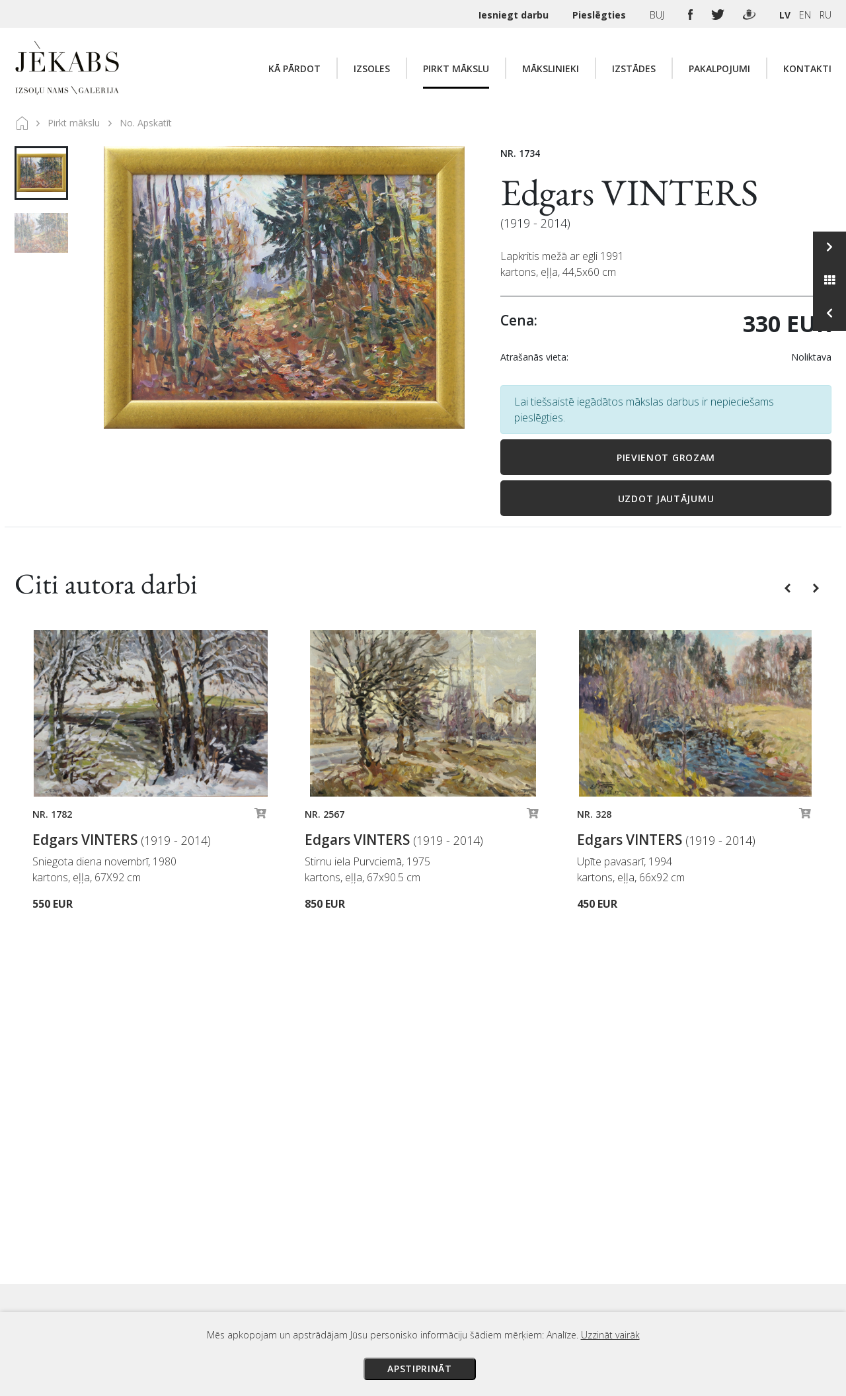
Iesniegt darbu (515, 15)
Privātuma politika (544, 1265)
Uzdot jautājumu (666, 498)
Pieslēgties (600, 15)
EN (805, 15)
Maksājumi (528, 1209)
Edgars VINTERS (629, 192)
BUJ (658, 15)
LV (784, 15)
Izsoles (372, 68)
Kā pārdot (294, 68)
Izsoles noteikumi (543, 1191)
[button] (789, 587)
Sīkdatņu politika (540, 1283)
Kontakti (807, 68)
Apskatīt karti (209, 1223)
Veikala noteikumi (543, 1246)
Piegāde (522, 1228)
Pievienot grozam (666, 457)
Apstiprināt (419, 1368)
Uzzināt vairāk (610, 1335)
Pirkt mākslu (456, 68)
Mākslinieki (550, 68)
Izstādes (634, 68)
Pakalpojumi (719, 68)
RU (825, 15)
